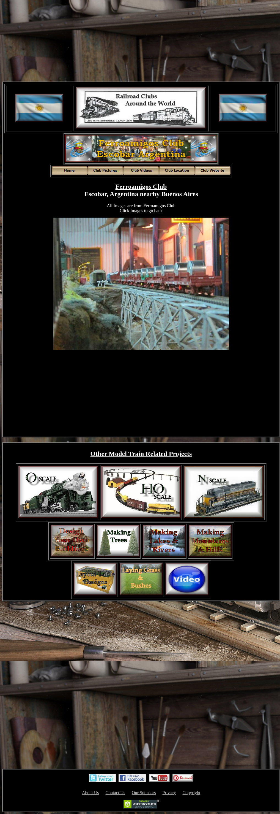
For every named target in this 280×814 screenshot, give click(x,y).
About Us (90, 792)
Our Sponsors (144, 792)
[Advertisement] (141, 41)
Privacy (169, 792)
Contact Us (115, 792)
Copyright (191, 792)
